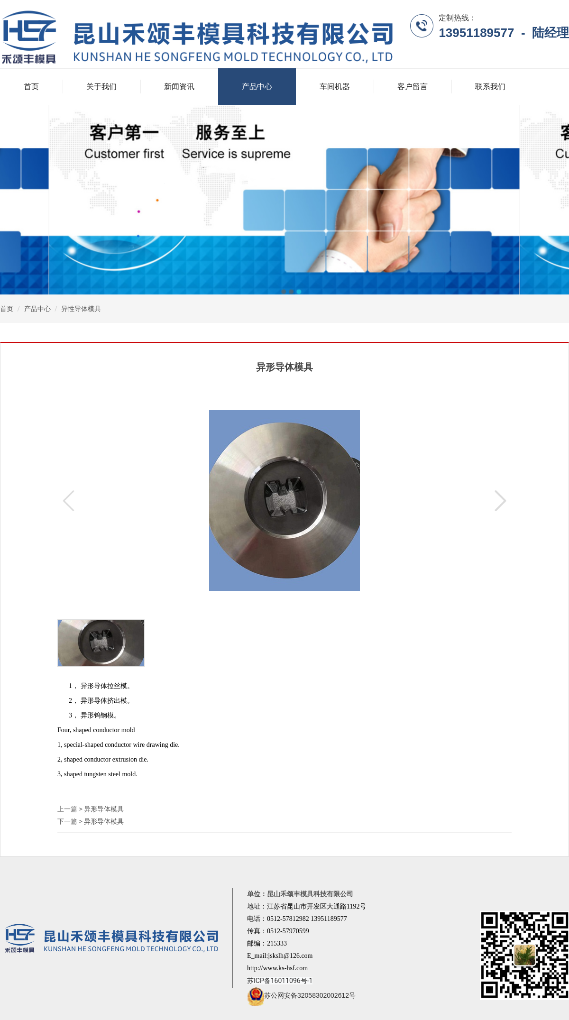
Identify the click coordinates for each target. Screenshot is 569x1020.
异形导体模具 (104, 809)
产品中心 (257, 86)
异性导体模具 (81, 308)
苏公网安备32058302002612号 (301, 995)
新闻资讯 (179, 86)
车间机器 (335, 86)
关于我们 (101, 86)
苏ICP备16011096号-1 (279, 980)
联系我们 (490, 86)
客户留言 (412, 86)
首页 (31, 86)
